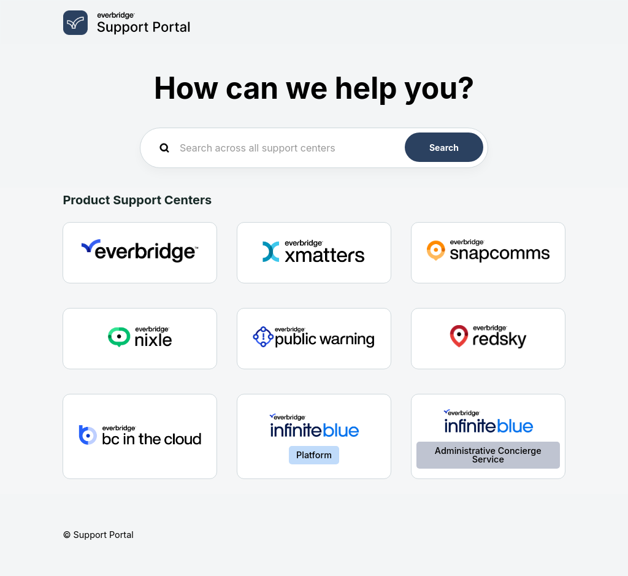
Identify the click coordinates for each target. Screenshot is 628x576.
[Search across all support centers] (314, 148)
